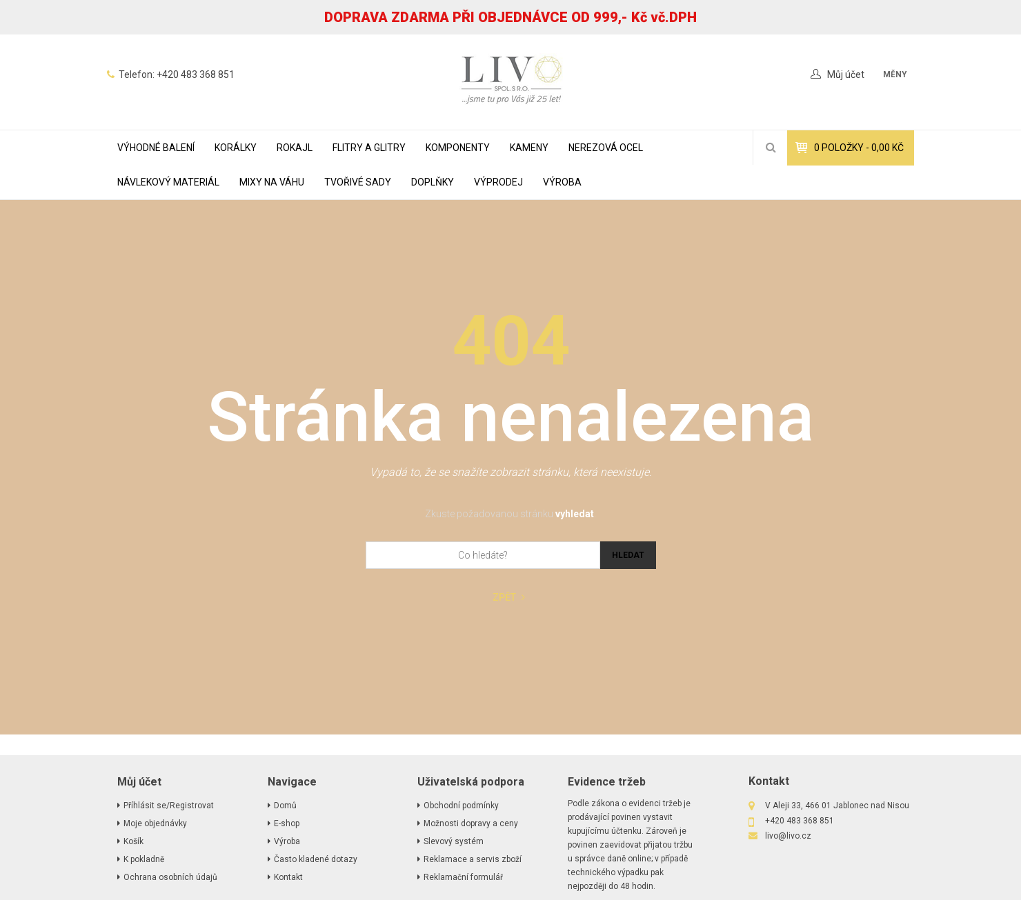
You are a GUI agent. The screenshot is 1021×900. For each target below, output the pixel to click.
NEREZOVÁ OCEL (605, 147)
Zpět (509, 597)
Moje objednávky (155, 823)
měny (895, 74)
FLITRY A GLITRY (369, 147)
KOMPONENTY (458, 147)
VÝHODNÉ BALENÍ (156, 147)
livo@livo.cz (788, 836)
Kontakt (288, 877)
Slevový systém (454, 841)
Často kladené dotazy (315, 859)
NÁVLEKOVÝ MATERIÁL (168, 182)
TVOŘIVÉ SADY (357, 182)
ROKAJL (295, 147)
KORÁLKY (236, 147)
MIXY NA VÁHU (271, 182)
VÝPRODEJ (498, 182)
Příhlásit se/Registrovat (168, 805)
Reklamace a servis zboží (473, 859)
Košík (133, 841)
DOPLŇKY (432, 182)
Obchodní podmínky (461, 805)
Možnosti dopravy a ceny (471, 823)
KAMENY (529, 147)
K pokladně (143, 859)
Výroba (562, 182)
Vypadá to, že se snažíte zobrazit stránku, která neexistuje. (511, 472)
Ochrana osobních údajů (170, 877)
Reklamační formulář (463, 877)
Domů (285, 805)
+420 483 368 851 (196, 74)
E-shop (286, 823)
